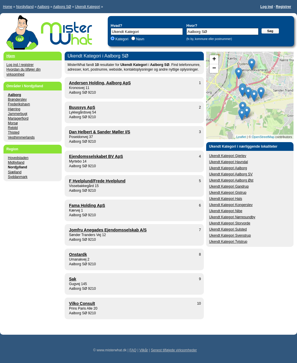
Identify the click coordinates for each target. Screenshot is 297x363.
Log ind (266, 7)
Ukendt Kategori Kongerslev (230, 205)
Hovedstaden (18, 158)
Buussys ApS (82, 107)
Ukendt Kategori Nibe (225, 211)
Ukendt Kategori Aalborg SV (230, 174)
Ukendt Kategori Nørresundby (232, 217)
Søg (270, 31)
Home (7, 7)
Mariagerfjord (18, 118)
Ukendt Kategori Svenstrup (230, 235)
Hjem (10, 56)
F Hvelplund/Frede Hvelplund (97, 181)
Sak (72, 279)
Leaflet (241, 137)
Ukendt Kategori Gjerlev (227, 156)
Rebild (13, 128)
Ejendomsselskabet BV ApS (96, 156)
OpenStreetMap (263, 137)
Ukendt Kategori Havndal (228, 162)
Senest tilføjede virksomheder (174, 350)
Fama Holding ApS (87, 205)
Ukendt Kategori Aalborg (228, 168)
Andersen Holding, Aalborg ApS (100, 83)
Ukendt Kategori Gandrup (229, 186)
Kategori (121, 39)
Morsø (13, 123)
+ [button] (214, 59)
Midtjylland (16, 162)
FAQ (133, 350)
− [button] (214, 68)
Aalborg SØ (62, 7)
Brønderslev (17, 99)
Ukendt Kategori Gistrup (227, 193)
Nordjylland (24, 7)
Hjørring (14, 109)
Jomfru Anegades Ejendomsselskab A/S (108, 230)
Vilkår (143, 350)
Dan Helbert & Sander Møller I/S (99, 132)
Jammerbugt (17, 114)
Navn (139, 39)
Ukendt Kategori (87, 7)
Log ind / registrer (19, 65)
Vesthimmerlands (21, 137)
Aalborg (43, 7)
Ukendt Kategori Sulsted (228, 229)
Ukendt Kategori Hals (225, 199)
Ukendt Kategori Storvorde (229, 223)
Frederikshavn (19, 104)
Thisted (13, 132)
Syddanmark (17, 177)
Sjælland (15, 172)
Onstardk (78, 254)
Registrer (283, 7)
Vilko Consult (82, 303)
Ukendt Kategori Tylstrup (228, 242)
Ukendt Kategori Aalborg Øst (231, 180)
